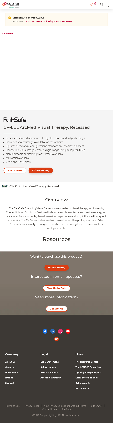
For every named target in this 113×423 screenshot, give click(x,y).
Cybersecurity (82, 383)
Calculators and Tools (86, 378)
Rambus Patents (49, 373)
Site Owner (96, 405)
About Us (10, 362)
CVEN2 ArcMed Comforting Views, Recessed (48, 21)
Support (9, 383)
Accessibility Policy (50, 378)
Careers (9, 367)
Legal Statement (49, 362)
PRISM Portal (82, 388)
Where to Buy (40, 170)
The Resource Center (86, 362)
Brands (9, 378)
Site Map (66, 409)
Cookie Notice (49, 409)
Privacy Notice (31, 405)
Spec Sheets (14, 170)
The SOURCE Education (88, 367)
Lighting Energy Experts (88, 373)
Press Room (11, 373)
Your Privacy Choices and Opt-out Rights (65, 405)
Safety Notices (48, 367)
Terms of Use (13, 405)
